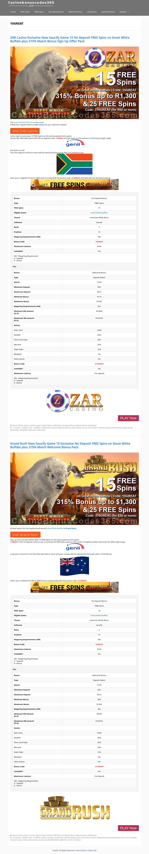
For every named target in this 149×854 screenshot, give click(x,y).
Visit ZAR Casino (24, 130)
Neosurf (54, 428)
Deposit (38, 425)
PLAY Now (128, 418)
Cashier (32, 425)
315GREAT (75, 178)
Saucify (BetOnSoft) (52, 840)
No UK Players (92, 428)
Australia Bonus (108, 12)
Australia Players (70, 837)
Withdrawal (92, 425)
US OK (70, 840)
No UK (84, 428)
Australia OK (58, 837)
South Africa (32, 430)
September (23, 430)
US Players (77, 840)
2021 (30, 428)
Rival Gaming (116, 428)
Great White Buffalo (22, 122)
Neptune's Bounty (64, 428)
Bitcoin (15, 425)
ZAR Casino (39, 124)
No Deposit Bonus (56, 12)
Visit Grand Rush (25, 534)
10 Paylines (17, 428)
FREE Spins (39, 12)
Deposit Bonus (47, 425)
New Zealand (76, 428)
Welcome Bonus (75, 12)
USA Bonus (92, 12)
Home (13, 12)
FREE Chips (25, 12)
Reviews (126, 12)
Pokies (25, 840)
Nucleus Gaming (104, 428)
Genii (49, 428)
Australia (50, 837)
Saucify (124, 428)
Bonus (26, 425)
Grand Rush (71, 528)
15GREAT (59, 138)
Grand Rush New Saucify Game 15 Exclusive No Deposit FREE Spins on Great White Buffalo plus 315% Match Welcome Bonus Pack (70, 445)
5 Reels (43, 428)
